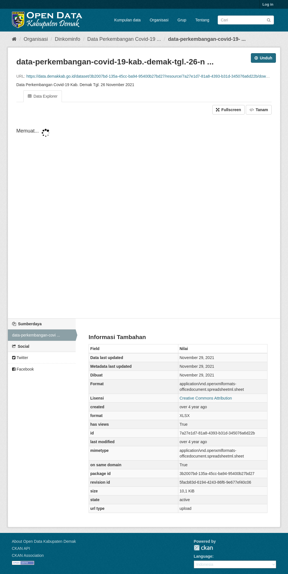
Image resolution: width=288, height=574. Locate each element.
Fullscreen (228, 109)
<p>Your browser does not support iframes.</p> (144, 216)
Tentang (202, 20)
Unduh (263, 58)
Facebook (23, 369)
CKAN (203, 548)
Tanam (258, 109)
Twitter (20, 357)
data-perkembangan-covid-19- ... (207, 39)
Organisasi (159, 20)
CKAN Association (28, 555)
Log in (267, 4)
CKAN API (21, 548)
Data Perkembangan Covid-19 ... (124, 39)
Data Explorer (42, 96)
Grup (181, 20)
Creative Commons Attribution (206, 398)
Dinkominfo (67, 39)
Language (203, 556)
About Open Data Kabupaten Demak (44, 541)
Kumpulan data (127, 20)
